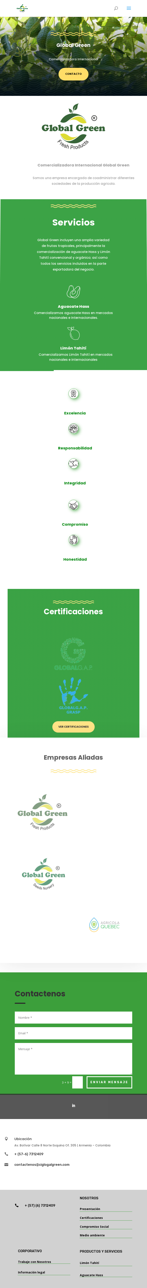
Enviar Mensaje (109, 1082)
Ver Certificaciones (73, 700)
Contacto (73, 74)
